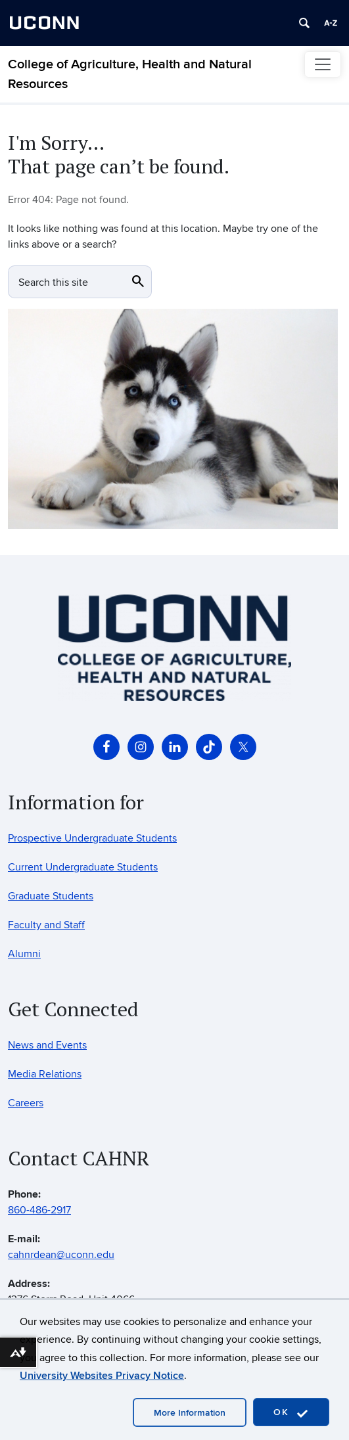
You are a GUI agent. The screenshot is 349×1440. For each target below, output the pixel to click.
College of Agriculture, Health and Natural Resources (130, 74)
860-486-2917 (39, 1210)
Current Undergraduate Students (83, 867)
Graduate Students (50, 896)
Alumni (24, 953)
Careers (25, 1103)
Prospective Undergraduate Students (92, 838)
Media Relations (44, 1074)
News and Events (47, 1045)
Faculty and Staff (46, 925)
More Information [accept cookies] (189, 1412)
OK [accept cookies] (291, 1412)
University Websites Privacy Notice (102, 1375)
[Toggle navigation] (322, 64)
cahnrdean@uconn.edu (61, 1254)
